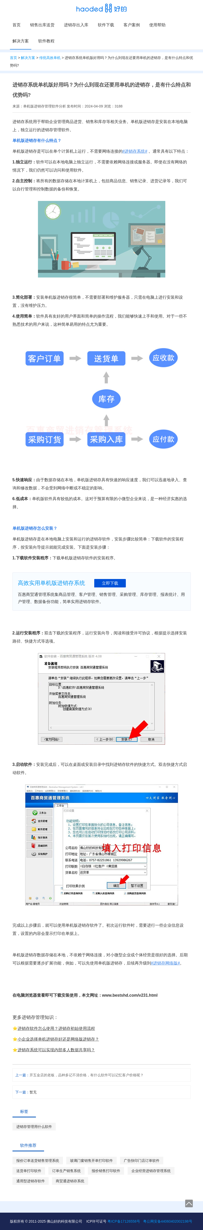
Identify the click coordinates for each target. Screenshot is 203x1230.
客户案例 (132, 25)
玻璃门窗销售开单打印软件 (91, 1161)
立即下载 (110, 583)
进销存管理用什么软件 (34, 1127)
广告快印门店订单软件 (141, 1161)
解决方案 (20, 41)
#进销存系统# (135, 151)
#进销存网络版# (165, 963)
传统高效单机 (50, 58)
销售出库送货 (42, 25)
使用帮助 (157, 25)
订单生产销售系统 (66, 1171)
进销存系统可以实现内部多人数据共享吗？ (56, 1050)
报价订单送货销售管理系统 (37, 1161)
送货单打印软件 (28, 1171)
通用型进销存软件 (30, 1181)
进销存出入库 (76, 25)
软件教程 (46, 41)
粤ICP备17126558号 (123, 1221)
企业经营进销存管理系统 (151, 1171)
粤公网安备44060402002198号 (167, 1221)
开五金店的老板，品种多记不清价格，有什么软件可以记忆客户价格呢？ (87, 1075)
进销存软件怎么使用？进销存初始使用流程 (56, 1028)
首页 (16, 25)
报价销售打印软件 (106, 1171)
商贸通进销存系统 (70, 1181)
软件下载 (106, 25)
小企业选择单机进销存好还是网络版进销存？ (58, 1039)
